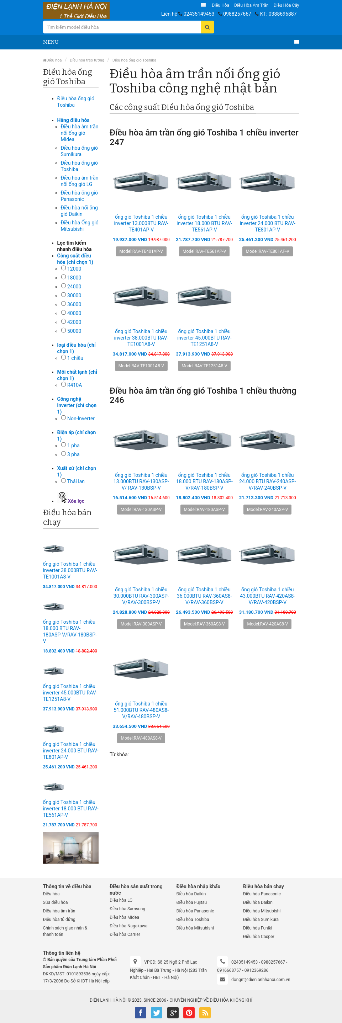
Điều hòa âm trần (251, 5)
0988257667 (237, 14)
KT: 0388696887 (278, 14)
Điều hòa (220, 5)
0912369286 (256, 970)
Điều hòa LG (121, 900)
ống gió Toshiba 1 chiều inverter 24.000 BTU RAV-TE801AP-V (71, 750)
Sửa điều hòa (55, 902)
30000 (74, 295)
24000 (74, 286)
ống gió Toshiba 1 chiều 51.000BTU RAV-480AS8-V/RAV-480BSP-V (141, 710)
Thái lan (76, 481)
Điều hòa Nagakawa (128, 925)
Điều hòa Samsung (127, 908)
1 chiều (75, 358)
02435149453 (199, 14)
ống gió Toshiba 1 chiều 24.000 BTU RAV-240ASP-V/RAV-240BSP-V (267, 481)
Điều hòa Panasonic (195, 911)
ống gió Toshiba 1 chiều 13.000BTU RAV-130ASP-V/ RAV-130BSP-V (141, 481)
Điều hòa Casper (258, 936)
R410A (74, 385)
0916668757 (229, 970)
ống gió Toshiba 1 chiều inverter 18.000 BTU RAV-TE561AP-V (71, 808)
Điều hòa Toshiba (193, 919)
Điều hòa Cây (286, 5)
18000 (74, 278)
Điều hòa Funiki (257, 928)
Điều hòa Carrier (125, 934)
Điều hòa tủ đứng (59, 919)
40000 (74, 313)
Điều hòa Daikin (191, 893)
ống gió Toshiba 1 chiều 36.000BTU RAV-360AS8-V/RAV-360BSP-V (204, 596)
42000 (74, 322)
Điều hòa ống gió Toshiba (134, 60)
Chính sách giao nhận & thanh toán (65, 931)
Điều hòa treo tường (87, 60)
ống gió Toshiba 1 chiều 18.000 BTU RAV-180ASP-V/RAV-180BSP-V (204, 481)
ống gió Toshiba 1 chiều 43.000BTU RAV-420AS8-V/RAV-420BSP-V (267, 596)
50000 (74, 331)
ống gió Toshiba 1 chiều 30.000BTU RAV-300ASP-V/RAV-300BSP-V (141, 596)
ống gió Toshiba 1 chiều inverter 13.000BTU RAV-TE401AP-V (141, 223)
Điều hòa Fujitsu (192, 902)
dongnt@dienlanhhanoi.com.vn (260, 979)
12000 (74, 269)
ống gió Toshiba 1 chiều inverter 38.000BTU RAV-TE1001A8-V (70, 570)
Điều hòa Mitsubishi (195, 928)
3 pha (73, 454)
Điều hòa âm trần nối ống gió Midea (80, 133)
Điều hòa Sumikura (261, 919)
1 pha (73, 445)
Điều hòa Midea (124, 917)
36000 (74, 304)
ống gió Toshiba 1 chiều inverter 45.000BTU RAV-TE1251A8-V (70, 692)
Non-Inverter (81, 418)
